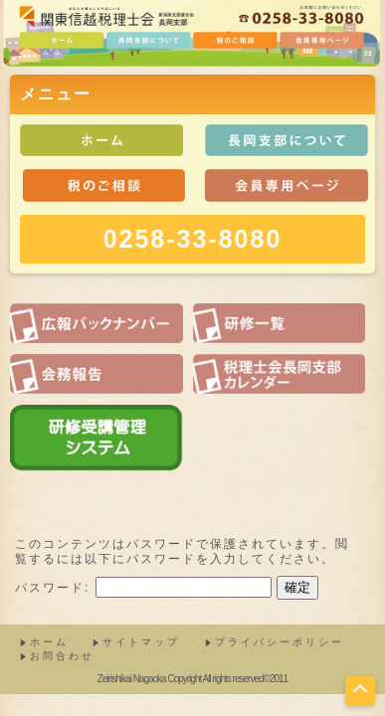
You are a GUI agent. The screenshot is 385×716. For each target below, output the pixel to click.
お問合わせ (62, 655)
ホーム (49, 641)
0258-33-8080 (193, 239)
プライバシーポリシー (279, 641)
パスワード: (143, 588)
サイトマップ (141, 641)
